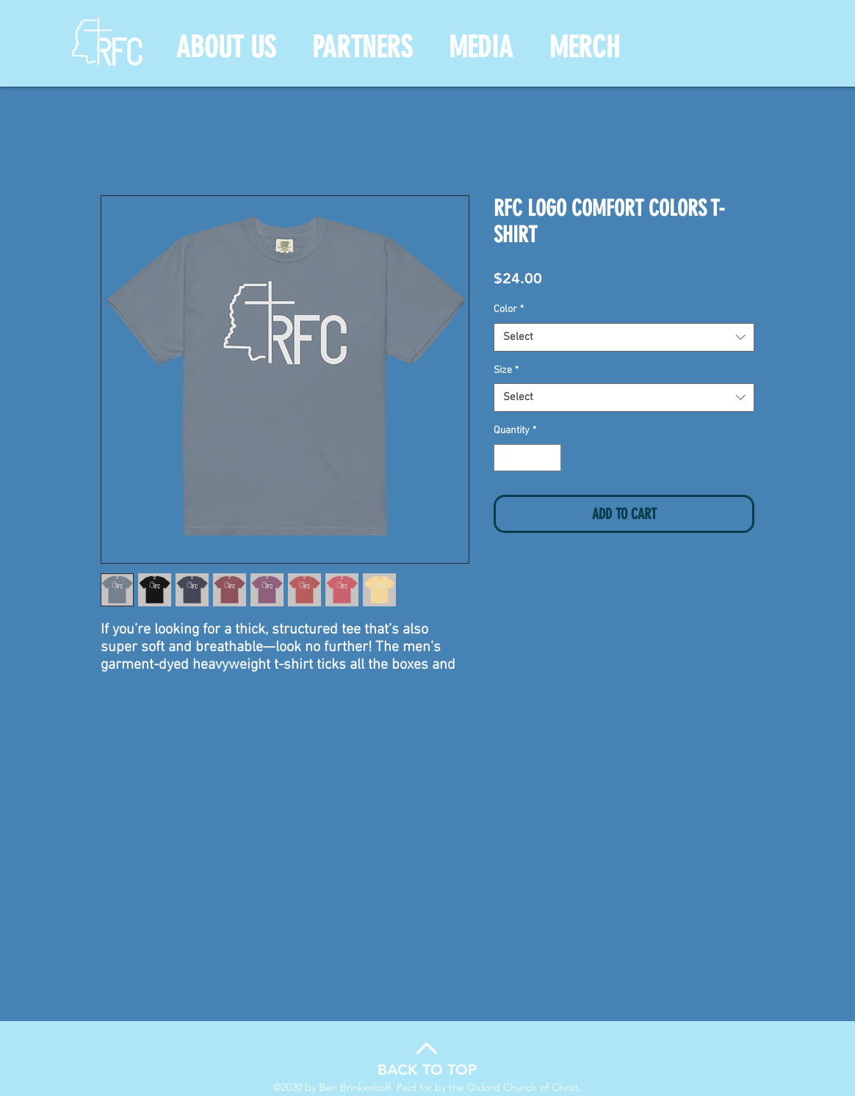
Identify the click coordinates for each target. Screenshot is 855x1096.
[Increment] (550, 458)
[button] (226, 47)
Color (509, 309)
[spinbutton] (527, 458)
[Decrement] (505, 458)
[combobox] (624, 337)
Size (506, 370)
